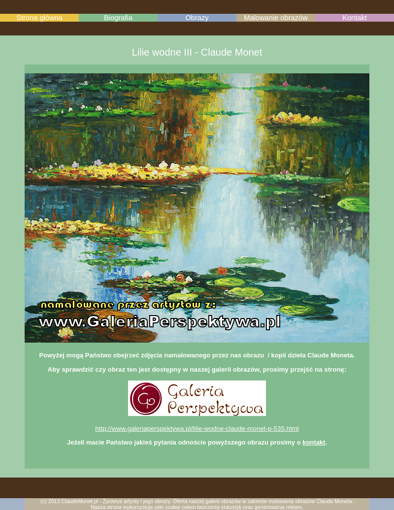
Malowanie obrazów (276, 18)
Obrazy (196, 18)
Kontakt (354, 18)
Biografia (118, 18)
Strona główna (39, 18)
